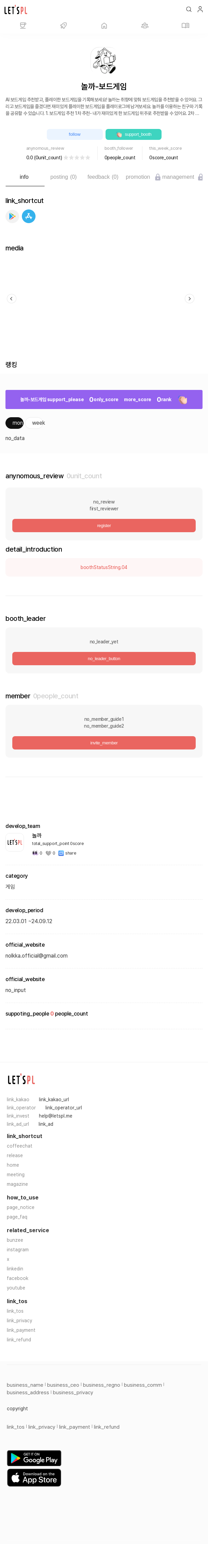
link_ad (46, 1124)
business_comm (143, 1385)
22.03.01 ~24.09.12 (28, 921)
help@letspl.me (55, 1116)
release (15, 1155)
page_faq (17, 1217)
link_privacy (19, 1320)
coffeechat (19, 1146)
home (13, 1165)
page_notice (20, 1207)
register (104, 525)
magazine (17, 1184)
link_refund (19, 1339)
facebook (17, 1278)
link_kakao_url (54, 1099)
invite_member (103, 742)
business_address (28, 1392)
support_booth (133, 134)
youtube (16, 1288)
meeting (16, 1174)
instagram (18, 1249)
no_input (15, 990)
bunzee (15, 1240)
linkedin (15, 1268)
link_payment (21, 1330)
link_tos (15, 1311)
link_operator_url (63, 1107)
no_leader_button (104, 658)
